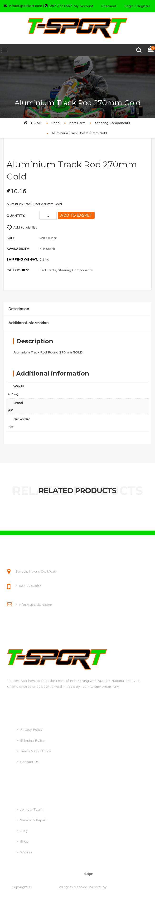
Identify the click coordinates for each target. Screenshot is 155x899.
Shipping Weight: (22, 259)
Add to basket (76, 215)
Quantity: (15, 216)
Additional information (28, 323)
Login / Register (137, 6)
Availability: (17, 249)
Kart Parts (77, 123)
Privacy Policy (31, 730)
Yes (10, 427)
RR (10, 410)
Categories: (17, 270)
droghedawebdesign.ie (126, 887)
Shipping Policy (32, 740)
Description (18, 309)
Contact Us (29, 762)
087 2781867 (30, 586)
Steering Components (112, 123)
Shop (55, 123)
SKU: (10, 238)
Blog (24, 831)
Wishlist (26, 852)
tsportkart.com (44, 887)
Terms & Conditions (35, 751)
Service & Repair (33, 820)
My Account (83, 6)
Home (36, 123)
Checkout (108, 6)
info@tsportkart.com (35, 605)
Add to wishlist (21, 227)
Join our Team (31, 809)
